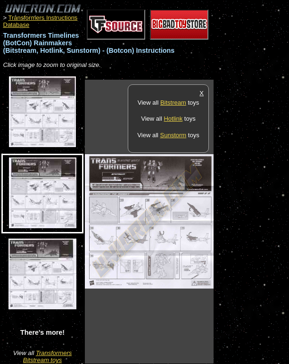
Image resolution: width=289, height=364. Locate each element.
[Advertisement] (251, 221)
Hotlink (173, 118)
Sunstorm (173, 135)
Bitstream (173, 102)
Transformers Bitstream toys (47, 356)
